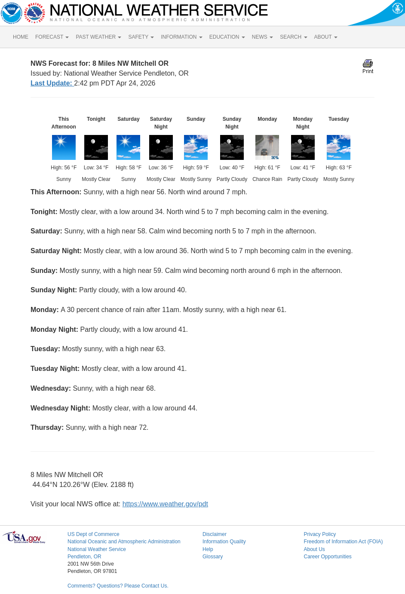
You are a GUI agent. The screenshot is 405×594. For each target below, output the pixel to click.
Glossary (212, 557)
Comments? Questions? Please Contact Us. (118, 586)
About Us (314, 549)
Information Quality (224, 542)
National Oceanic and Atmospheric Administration (124, 542)
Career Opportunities (327, 557)
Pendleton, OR (84, 557)
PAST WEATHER (98, 37)
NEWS (262, 37)
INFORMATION (181, 37)
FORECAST (52, 37)
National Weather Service (97, 549)
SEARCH (293, 37)
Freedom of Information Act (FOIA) (343, 542)
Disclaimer (214, 534)
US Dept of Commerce (94, 534)
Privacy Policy (320, 534)
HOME (20, 37)
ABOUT (326, 37)
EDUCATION (227, 37)
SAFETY (141, 37)
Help (207, 549)
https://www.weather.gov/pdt (165, 504)
